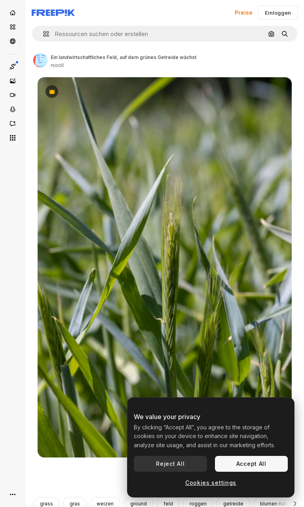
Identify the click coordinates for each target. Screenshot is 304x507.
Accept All (251, 463)
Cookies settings (210, 482)
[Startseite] (12, 12)
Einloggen (278, 13)
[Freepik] (53, 13)
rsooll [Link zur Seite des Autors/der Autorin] (57, 65)
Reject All (170, 463)
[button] (43, 34)
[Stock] (12, 27)
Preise (244, 12)
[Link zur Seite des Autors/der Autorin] (40, 60)
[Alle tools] (12, 138)
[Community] (12, 41)
